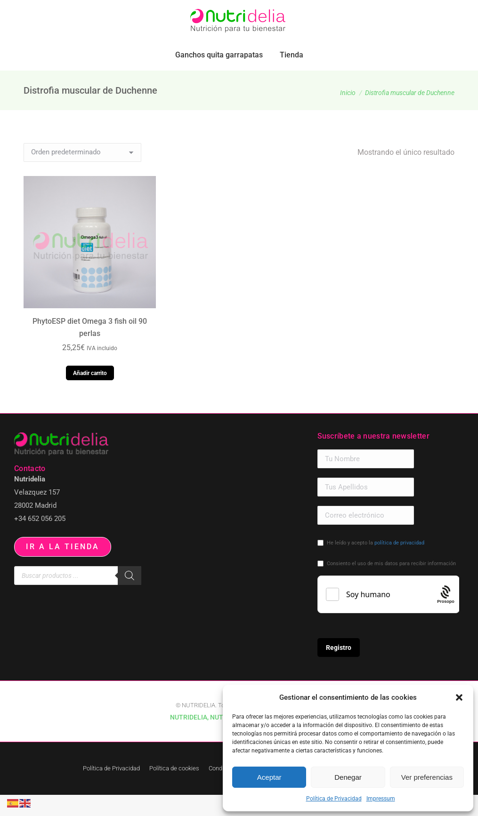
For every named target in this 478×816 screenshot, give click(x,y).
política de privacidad (399, 564)
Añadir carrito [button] (90, 394)
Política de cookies (174, 789)
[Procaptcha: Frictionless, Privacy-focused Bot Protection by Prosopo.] (445, 615)
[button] (459, 697)
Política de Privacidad (334, 798)
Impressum (380, 798)
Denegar (348, 777)
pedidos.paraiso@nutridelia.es (116, 10)
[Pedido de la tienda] (82, 173)
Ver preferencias (427, 777)
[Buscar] (129, 596)
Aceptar (269, 777)
